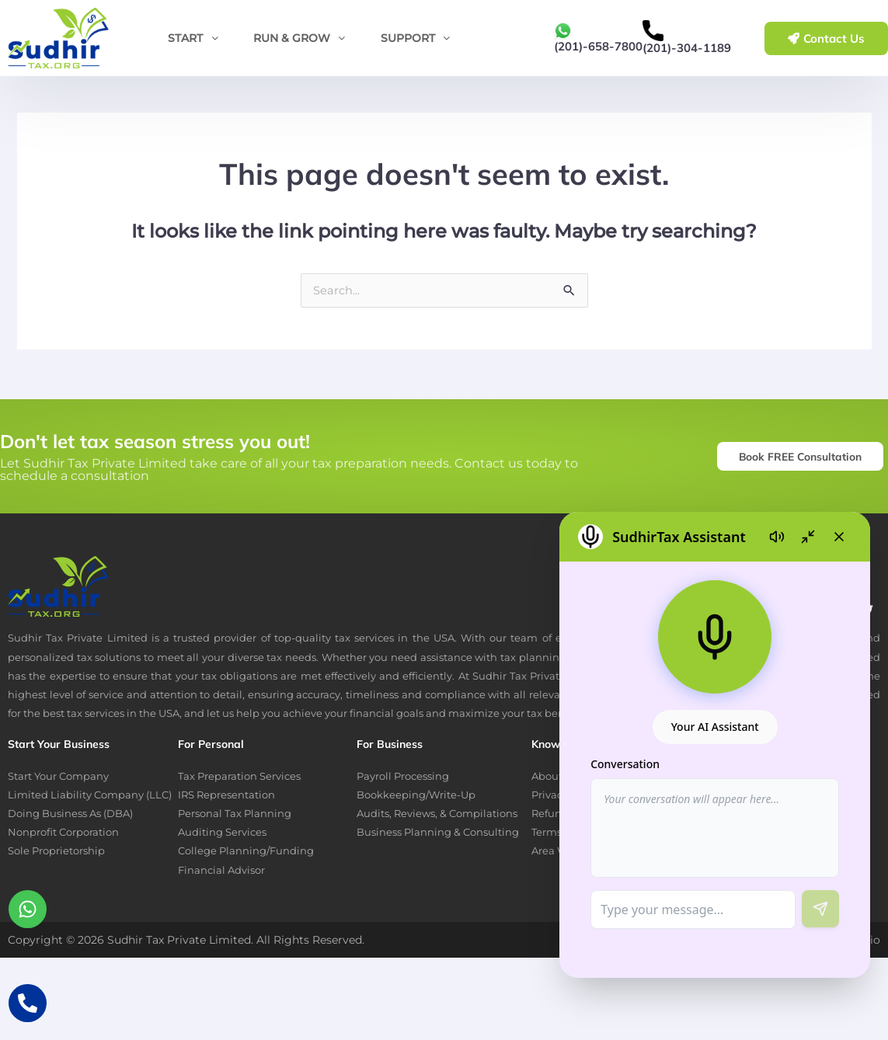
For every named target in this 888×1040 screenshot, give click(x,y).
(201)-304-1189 (686, 47)
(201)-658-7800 (598, 46)
